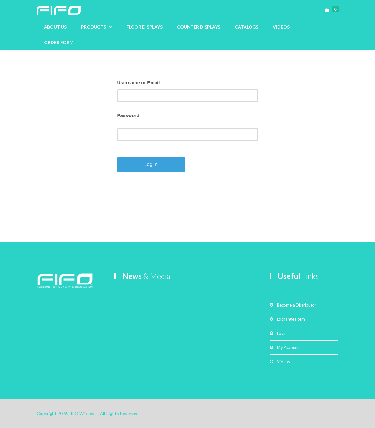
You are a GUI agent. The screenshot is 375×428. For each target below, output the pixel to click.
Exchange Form (291, 319)
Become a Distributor (296, 304)
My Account (288, 347)
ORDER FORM (59, 42)
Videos (283, 361)
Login (282, 333)
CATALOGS (246, 27)
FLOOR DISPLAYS (144, 27)
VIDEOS (281, 27)
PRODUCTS (93, 27)
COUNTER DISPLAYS (198, 27)
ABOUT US (55, 27)
